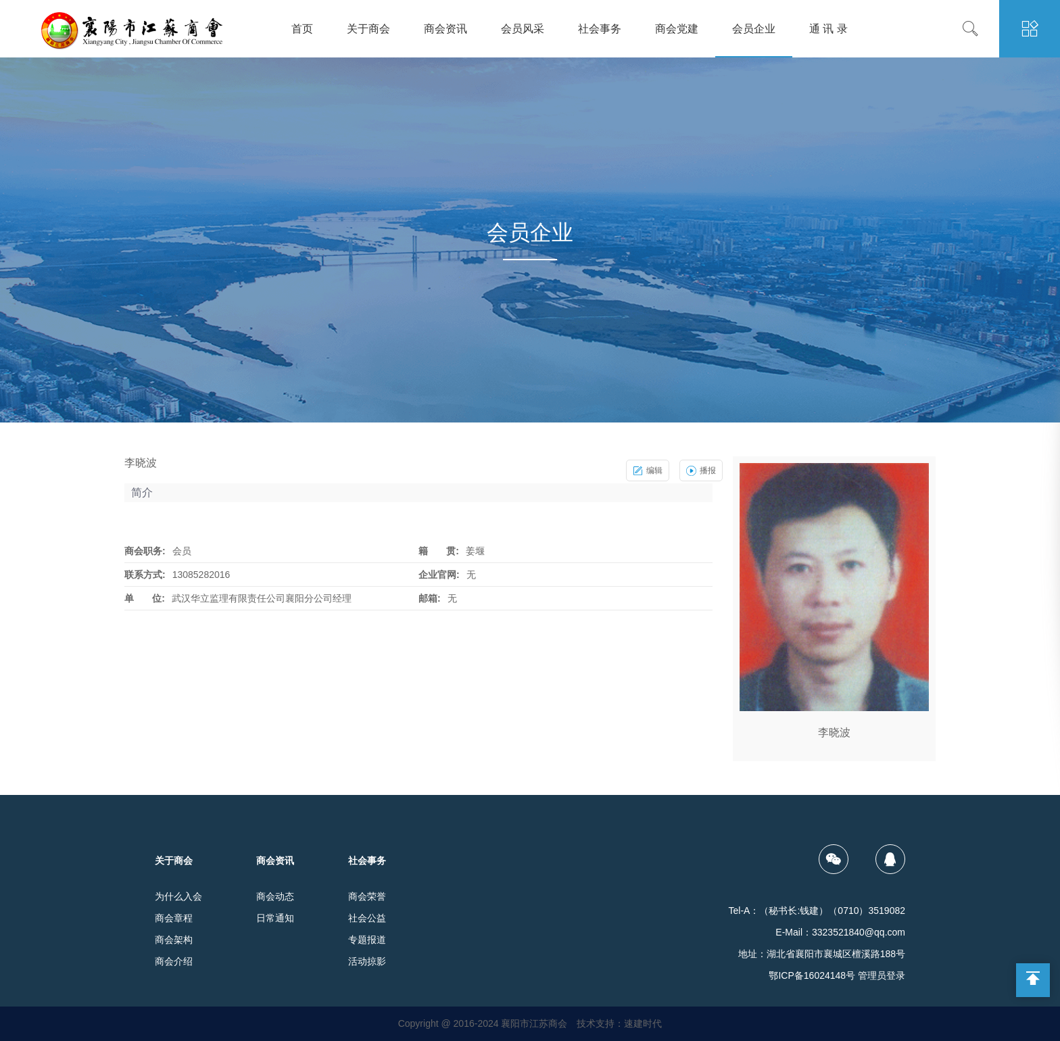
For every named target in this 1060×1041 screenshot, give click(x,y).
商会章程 (174, 918)
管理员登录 (881, 975)
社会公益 (367, 918)
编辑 (647, 471)
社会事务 (599, 28)
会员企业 (753, 28)
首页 (302, 28)
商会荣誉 (367, 896)
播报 (701, 471)
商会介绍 (174, 961)
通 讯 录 (828, 28)
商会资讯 (445, 28)
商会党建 (676, 28)
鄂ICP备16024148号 (812, 975)
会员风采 (522, 28)
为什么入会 (178, 896)
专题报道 (367, 939)
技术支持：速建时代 (619, 1023)
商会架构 (174, 939)
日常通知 (275, 918)
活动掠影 (367, 961)
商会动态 (275, 896)
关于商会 (368, 28)
